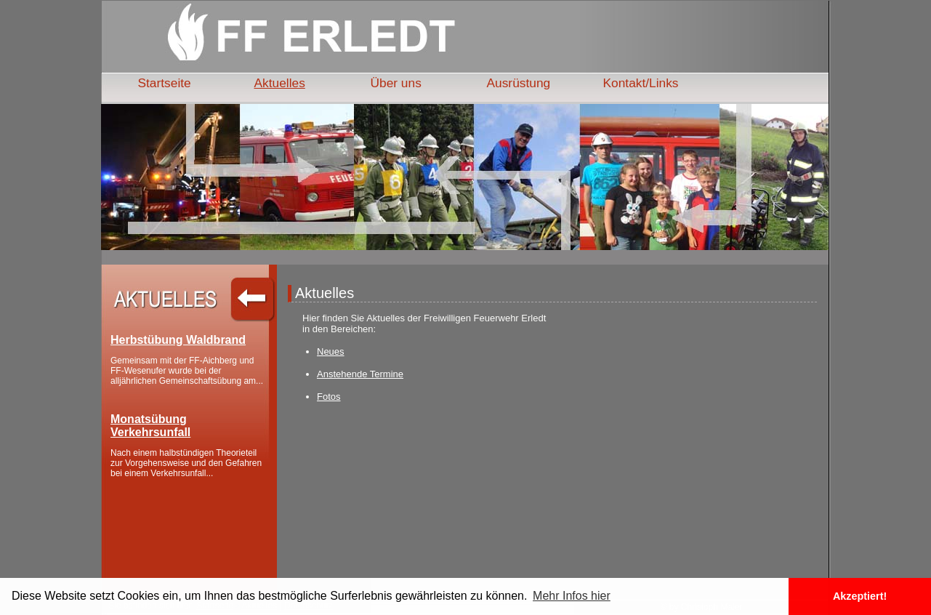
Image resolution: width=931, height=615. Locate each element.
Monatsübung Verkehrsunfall (150, 425)
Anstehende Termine (360, 374)
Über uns (396, 83)
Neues (330, 351)
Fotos (329, 396)
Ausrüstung (519, 83)
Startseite (164, 83)
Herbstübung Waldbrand (178, 340)
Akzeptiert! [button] (860, 596)
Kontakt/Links (641, 83)
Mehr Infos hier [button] (571, 596)
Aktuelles (279, 83)
